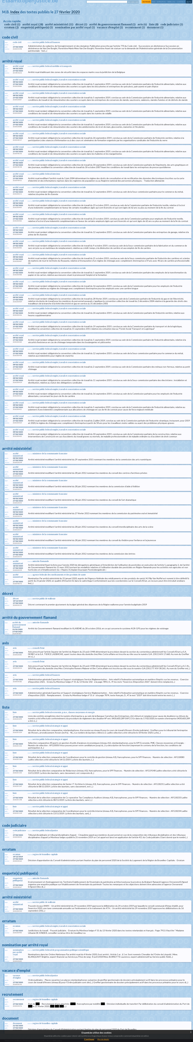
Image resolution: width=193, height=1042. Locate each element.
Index (14, 12)
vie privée (146, 2)
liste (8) (153, 24)
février (65, 12)
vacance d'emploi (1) (110, 27)
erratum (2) (11, 27)
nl (190, 2)
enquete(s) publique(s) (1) (37, 27)
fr (188, 2)
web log (171, 2)
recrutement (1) (135, 27)
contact (181, 2)
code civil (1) (12, 24)
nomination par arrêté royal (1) (75, 27)
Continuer (89, 1039)
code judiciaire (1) (172, 24)
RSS (153, 2)
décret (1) (81, 24)
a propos (161, 2)
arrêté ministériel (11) (59, 24)
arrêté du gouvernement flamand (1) (112, 24)
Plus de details (103, 1039)
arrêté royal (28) (32, 24)
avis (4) (142, 24)
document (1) (155, 27)
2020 (75, 12)
